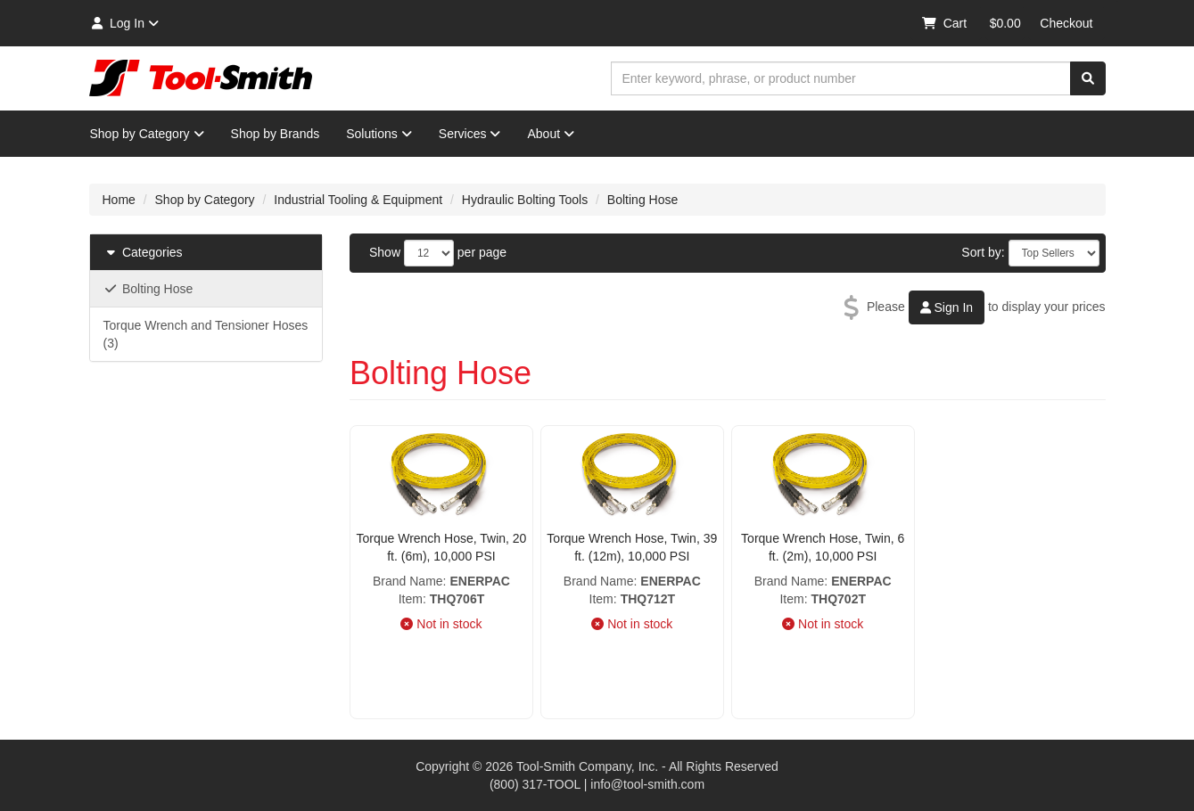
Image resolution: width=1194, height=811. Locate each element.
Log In (124, 23)
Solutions (379, 134)
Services (470, 134)
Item (411, 599)
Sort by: (982, 252)
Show (384, 252)
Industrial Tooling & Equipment (358, 200)
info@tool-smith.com (647, 784)
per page (481, 252)
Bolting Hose (642, 200)
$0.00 (1005, 23)
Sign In (946, 307)
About (550, 134)
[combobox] (841, 78)
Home (119, 200)
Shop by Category (147, 134)
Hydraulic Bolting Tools (525, 200)
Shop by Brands (275, 134)
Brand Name (408, 581)
